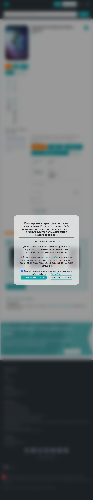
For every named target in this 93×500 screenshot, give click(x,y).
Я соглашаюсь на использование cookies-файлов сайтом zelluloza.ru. (46, 273)
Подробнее (56, 274)
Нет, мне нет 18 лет (61, 277)
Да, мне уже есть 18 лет (33, 277)
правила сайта (51, 257)
